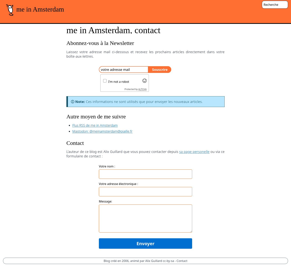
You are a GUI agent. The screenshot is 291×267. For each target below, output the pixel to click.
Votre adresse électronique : (118, 184)
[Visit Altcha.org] (145, 81)
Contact (182, 261)
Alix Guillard (153, 261)
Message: (105, 201)
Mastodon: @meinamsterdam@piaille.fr (102, 131)
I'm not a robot (118, 82)
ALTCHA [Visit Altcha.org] (142, 89)
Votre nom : (107, 166)
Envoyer (145, 243)
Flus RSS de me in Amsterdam (95, 125)
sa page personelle (194, 151)
